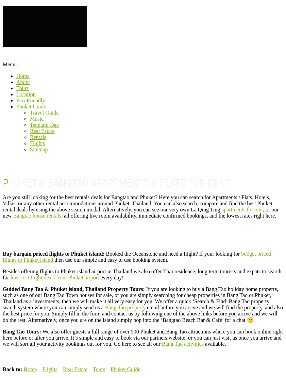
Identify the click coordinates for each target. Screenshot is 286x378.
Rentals (38, 137)
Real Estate (42, 131)
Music (37, 119)
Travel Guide (44, 113)
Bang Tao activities (183, 344)
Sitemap (39, 149)
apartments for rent (242, 209)
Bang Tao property (125, 307)
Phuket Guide (31, 106)
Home (23, 76)
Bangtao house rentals (37, 216)
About (23, 82)
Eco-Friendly (30, 100)
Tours (22, 88)
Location (26, 94)
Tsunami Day (44, 125)
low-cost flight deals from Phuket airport (55, 277)
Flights (37, 143)
